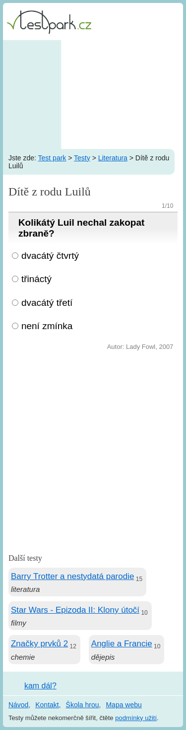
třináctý (36, 279)
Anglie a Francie (121, 643)
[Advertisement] (93, 94)
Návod (18, 705)
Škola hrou (82, 705)
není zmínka (47, 326)
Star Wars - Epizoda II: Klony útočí (75, 610)
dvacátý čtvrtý (50, 255)
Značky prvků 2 (39, 643)
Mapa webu (123, 705)
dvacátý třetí (47, 302)
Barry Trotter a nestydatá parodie (72, 576)
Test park (52, 158)
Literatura (112, 158)
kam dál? (40, 685)
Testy (82, 158)
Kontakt (47, 705)
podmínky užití (136, 718)
